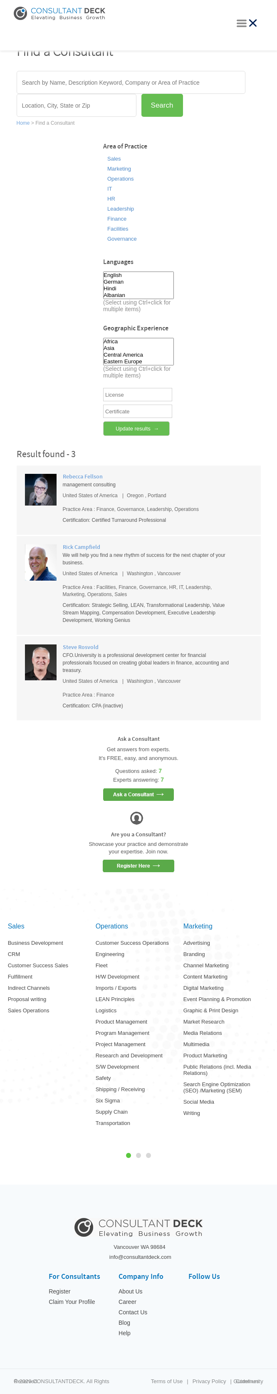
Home (24, 123)
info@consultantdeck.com (140, 1257)
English (138, 275)
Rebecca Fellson (83, 477)
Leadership (120, 209)
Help (125, 1333)
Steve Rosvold (81, 647)
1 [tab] (128, 1155)
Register (59, 1291)
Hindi (138, 288)
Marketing (119, 169)
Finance (116, 219)
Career (127, 1301)
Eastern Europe (138, 361)
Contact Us (133, 1312)
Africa (138, 341)
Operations (120, 179)
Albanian (138, 295)
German (138, 282)
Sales (114, 159)
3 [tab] (148, 1155)
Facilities (118, 229)
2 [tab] (138, 1155)
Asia (138, 348)
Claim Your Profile (72, 1301)
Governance (122, 239)
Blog (124, 1322)
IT (109, 189)
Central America (138, 355)
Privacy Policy (209, 1381)
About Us (131, 1291)
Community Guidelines (248, 1381)
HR (111, 199)
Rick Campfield (81, 547)
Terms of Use (167, 1381)
